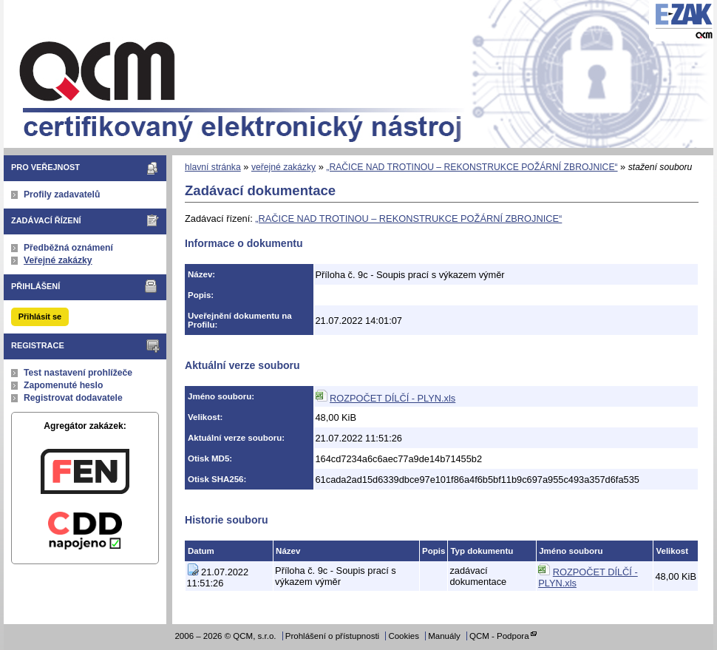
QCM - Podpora (499, 636)
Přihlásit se (39, 316)
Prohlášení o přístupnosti (332, 636)
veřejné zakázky (283, 167)
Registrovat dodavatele (73, 398)
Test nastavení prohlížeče (78, 373)
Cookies (403, 636)
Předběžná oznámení (68, 248)
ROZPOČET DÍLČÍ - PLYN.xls (392, 398)
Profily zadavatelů (62, 194)
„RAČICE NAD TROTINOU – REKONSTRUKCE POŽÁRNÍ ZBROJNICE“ (471, 167)
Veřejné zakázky (58, 260)
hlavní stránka (213, 167)
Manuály (444, 636)
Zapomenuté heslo (63, 385)
